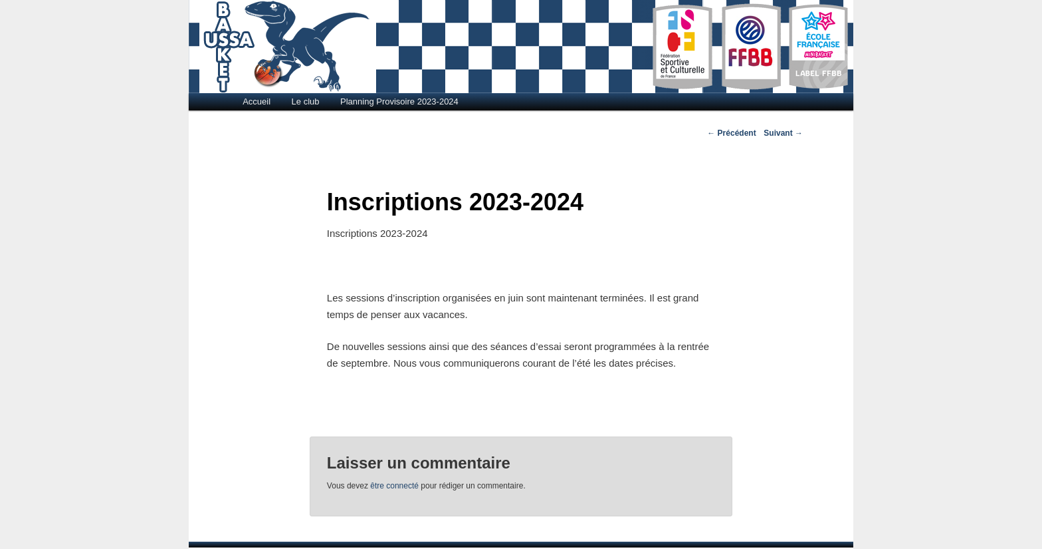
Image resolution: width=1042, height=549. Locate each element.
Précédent (731, 133)
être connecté (394, 485)
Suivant (783, 133)
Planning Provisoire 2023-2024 (399, 101)
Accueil (256, 101)
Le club (306, 101)
